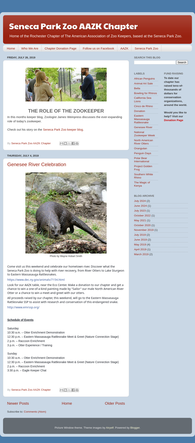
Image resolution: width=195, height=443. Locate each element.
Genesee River (143, 127)
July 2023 (140, 210)
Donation (139, 111)
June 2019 (140, 239)
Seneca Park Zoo (146, 48)
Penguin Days (142, 153)
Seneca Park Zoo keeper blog (63, 129)
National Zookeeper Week (144, 134)
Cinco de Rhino (143, 106)
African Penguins (144, 78)
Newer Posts (18, 403)
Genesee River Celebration (36, 164)
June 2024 (140, 205)
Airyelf (110, 427)
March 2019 (141, 254)
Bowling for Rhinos (145, 93)
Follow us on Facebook (98, 48)
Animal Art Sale (143, 83)
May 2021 (140, 220)
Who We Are (29, 48)
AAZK (124, 48)
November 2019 (144, 229)
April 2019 (140, 249)
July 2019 (140, 234)
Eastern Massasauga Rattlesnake (142, 119)
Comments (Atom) (35, 411)
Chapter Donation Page (61, 48)
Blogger (135, 427)
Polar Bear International (141, 160)
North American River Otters (143, 142)
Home (11, 48)
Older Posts (115, 403)
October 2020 (142, 225)
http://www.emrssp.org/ (23, 307)
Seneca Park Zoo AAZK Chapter (73, 26)
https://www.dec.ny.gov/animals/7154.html (36, 280)
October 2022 (142, 215)
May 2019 (140, 244)
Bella (137, 88)
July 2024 (140, 200)
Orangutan (140, 148)
